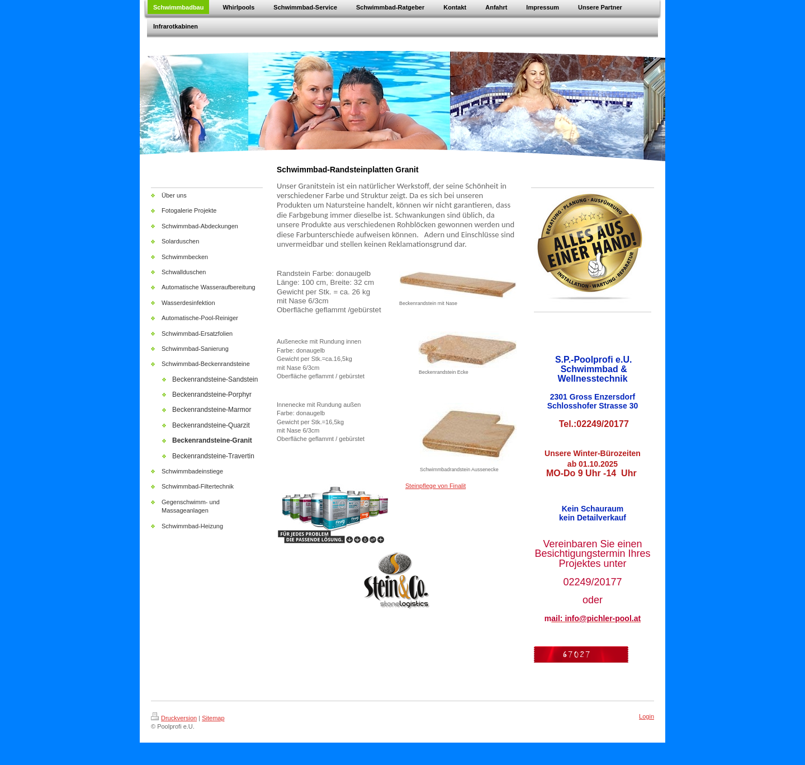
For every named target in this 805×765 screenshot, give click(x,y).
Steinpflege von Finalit (435, 485)
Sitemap (213, 718)
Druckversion (174, 718)
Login (646, 716)
